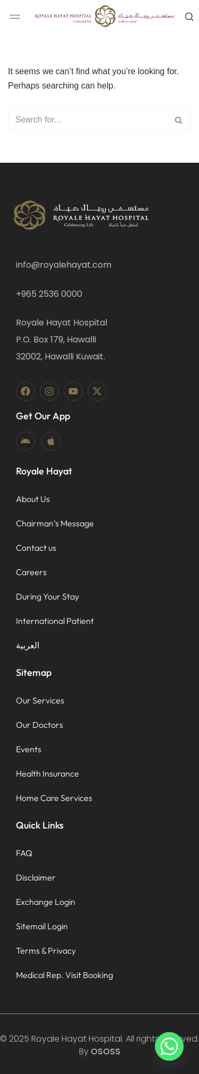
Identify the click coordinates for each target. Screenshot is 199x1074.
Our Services (40, 700)
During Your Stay (47, 596)
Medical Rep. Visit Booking (64, 975)
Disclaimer (36, 877)
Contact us (36, 547)
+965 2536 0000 (49, 294)
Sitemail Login (42, 926)
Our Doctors (39, 724)
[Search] (87, 120)
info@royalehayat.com (63, 265)
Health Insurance (47, 773)
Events (28, 749)
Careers (31, 572)
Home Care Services (54, 798)
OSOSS (105, 1051)
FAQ (24, 853)
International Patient (55, 620)
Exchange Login (45, 901)
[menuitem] (55, 645)
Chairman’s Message (55, 523)
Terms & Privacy (46, 950)
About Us (33, 499)
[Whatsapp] (169, 1046)
